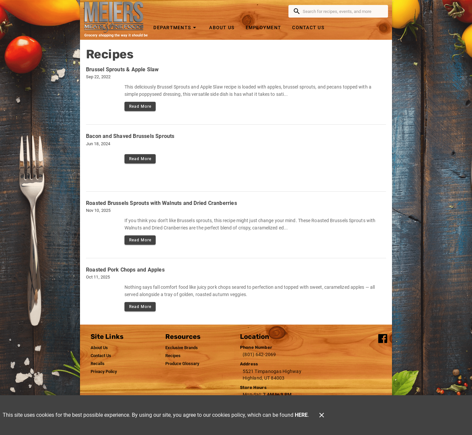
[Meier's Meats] (116, 17)
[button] (175, 27)
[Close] (322, 415)
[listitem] (99, 348)
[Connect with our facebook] (383, 338)
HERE (301, 415)
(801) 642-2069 (259, 354)
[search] (343, 11)
